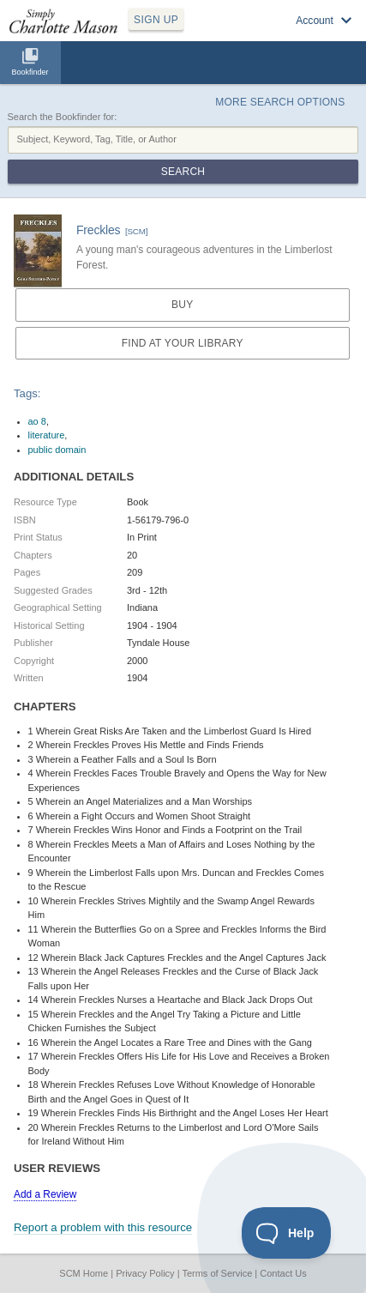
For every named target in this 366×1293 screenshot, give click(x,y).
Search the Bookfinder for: (62, 117)
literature (46, 435)
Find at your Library (182, 343)
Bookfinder (29, 72)
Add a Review (45, 1194)
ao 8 (37, 421)
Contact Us (283, 1273)
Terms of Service (217, 1273)
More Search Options (280, 102)
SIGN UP (156, 20)
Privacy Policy (145, 1273)
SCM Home (83, 1273)
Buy (182, 305)
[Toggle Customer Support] (287, 1233)
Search (183, 172)
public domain (57, 449)
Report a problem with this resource (103, 1227)
